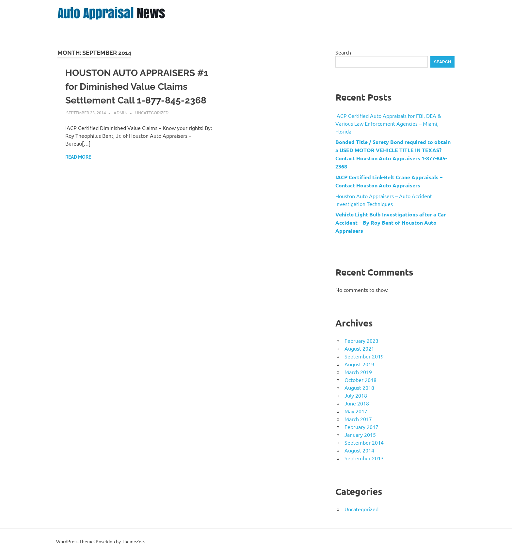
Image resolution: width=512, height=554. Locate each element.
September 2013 (364, 458)
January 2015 (360, 434)
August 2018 (359, 387)
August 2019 (359, 364)
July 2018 (355, 395)
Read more (78, 157)
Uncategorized (151, 112)
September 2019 (364, 356)
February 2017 (361, 426)
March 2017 (358, 419)
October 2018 (360, 379)
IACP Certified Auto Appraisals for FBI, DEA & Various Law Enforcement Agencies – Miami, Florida (388, 123)
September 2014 (364, 442)
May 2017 (355, 411)
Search (343, 52)
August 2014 (359, 450)
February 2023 (361, 340)
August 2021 (359, 348)
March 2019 (358, 372)
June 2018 (356, 403)
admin (120, 112)
